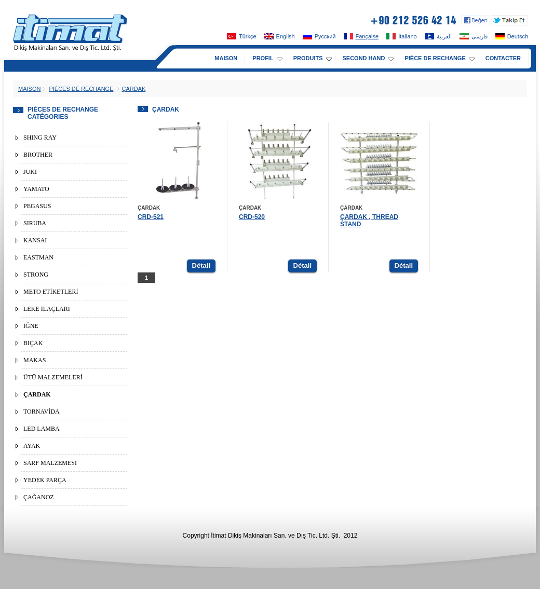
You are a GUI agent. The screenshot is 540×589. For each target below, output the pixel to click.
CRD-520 (252, 217)
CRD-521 (151, 217)
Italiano (401, 36)
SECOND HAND (368, 58)
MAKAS (34, 360)
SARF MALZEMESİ (50, 463)
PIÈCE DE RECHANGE (439, 58)
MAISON (225, 58)
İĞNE (30, 326)
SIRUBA (34, 223)
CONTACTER (503, 58)
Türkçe (241, 36)
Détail (201, 265)
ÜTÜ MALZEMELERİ (53, 377)
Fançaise (361, 36)
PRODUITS (312, 58)
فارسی (474, 36)
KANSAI (35, 240)
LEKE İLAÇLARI (46, 308)
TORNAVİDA (41, 411)
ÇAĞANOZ (38, 497)
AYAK (31, 445)
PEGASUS (37, 206)
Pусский (319, 36)
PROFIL (267, 58)
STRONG (35, 274)
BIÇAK (33, 343)
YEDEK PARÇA (44, 480)
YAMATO (36, 189)
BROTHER (37, 154)
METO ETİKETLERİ (50, 291)
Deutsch (511, 36)
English (279, 36)
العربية (438, 36)
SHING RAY (40, 137)
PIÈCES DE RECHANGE (81, 89)
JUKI (30, 171)
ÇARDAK (134, 89)
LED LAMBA (41, 428)
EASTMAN (38, 257)
